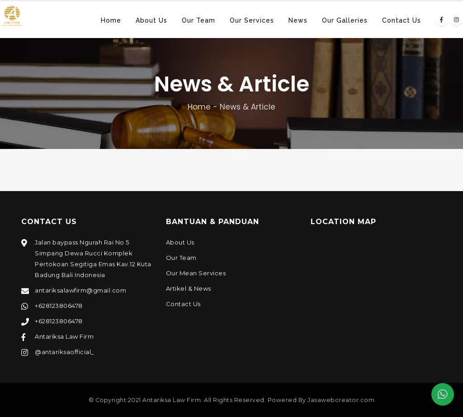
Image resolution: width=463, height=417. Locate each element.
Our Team (198, 20)
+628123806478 (59, 305)
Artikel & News (188, 288)
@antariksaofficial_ (64, 351)
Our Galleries (345, 20)
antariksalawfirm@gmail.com (80, 290)
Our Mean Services (196, 273)
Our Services (252, 20)
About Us (151, 20)
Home (111, 20)
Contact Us (401, 20)
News (297, 20)
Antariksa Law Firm (64, 336)
